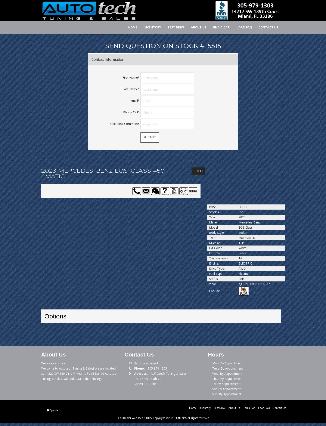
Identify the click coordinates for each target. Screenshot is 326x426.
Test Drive (173, 27)
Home (129, 27)
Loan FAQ (241, 27)
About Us (196, 27)
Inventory (149, 27)
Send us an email (146, 363)
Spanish (54, 410)
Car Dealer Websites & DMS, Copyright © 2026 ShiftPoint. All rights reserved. (164, 418)
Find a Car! (218, 27)
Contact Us (265, 27)
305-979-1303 (157, 368)
